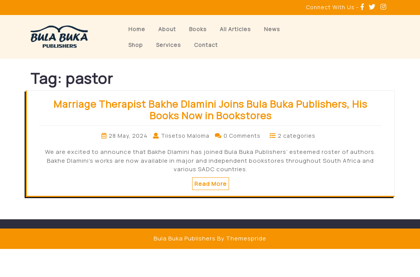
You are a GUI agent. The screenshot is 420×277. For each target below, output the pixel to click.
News (272, 29)
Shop (135, 44)
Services (168, 44)
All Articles (235, 29)
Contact (206, 44)
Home (136, 29)
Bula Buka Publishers (185, 238)
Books (198, 29)
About (167, 29)
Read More (210, 184)
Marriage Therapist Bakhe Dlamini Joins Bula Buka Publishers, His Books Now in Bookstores (210, 109)
